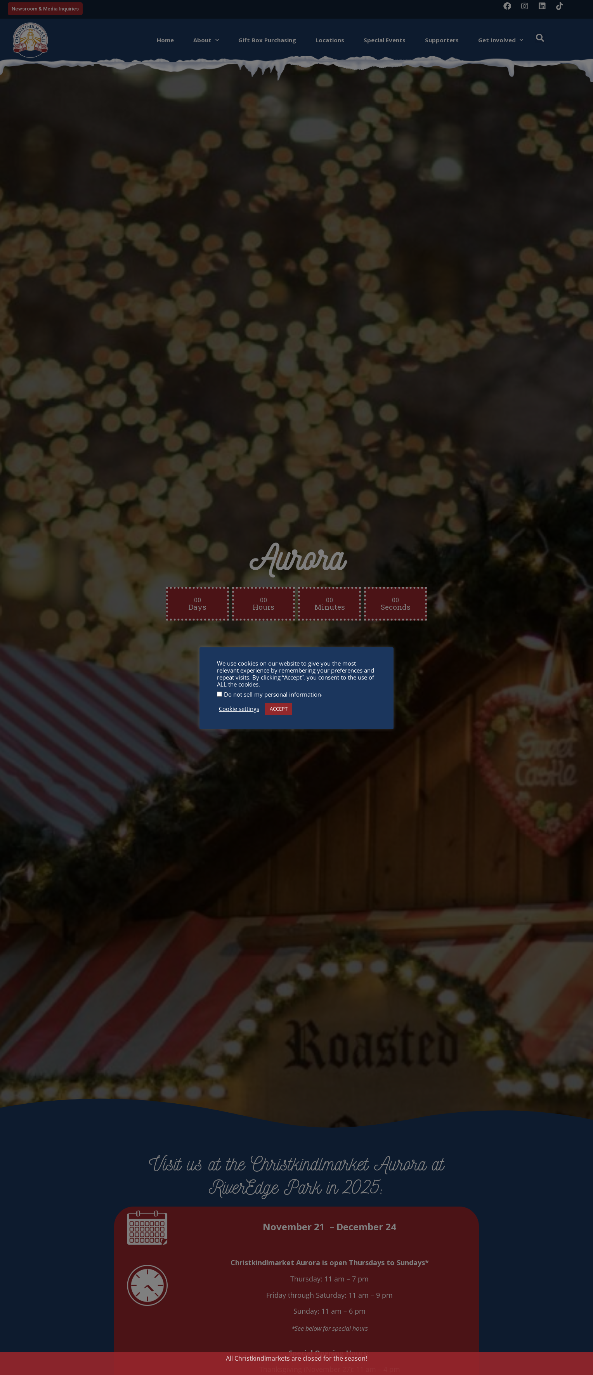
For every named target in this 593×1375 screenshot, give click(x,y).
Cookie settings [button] (239, 708)
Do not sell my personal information (272, 694)
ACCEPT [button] (279, 708)
